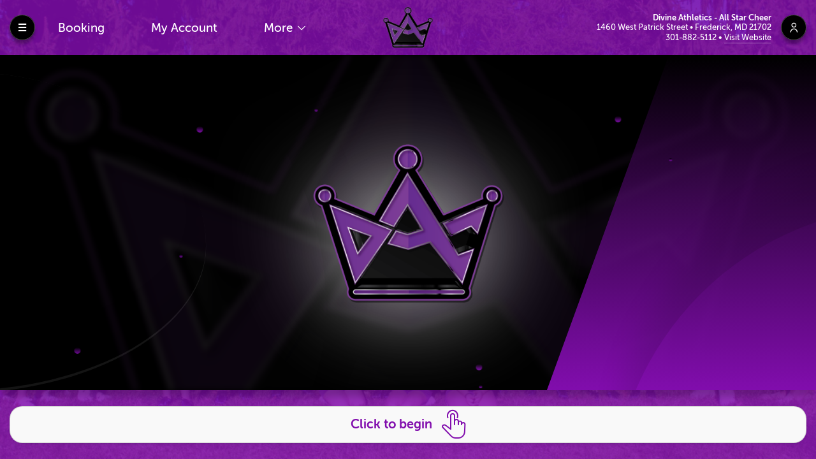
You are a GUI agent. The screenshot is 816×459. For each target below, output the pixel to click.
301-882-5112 (692, 37)
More (280, 27)
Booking (81, 27)
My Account (184, 27)
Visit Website (747, 37)
